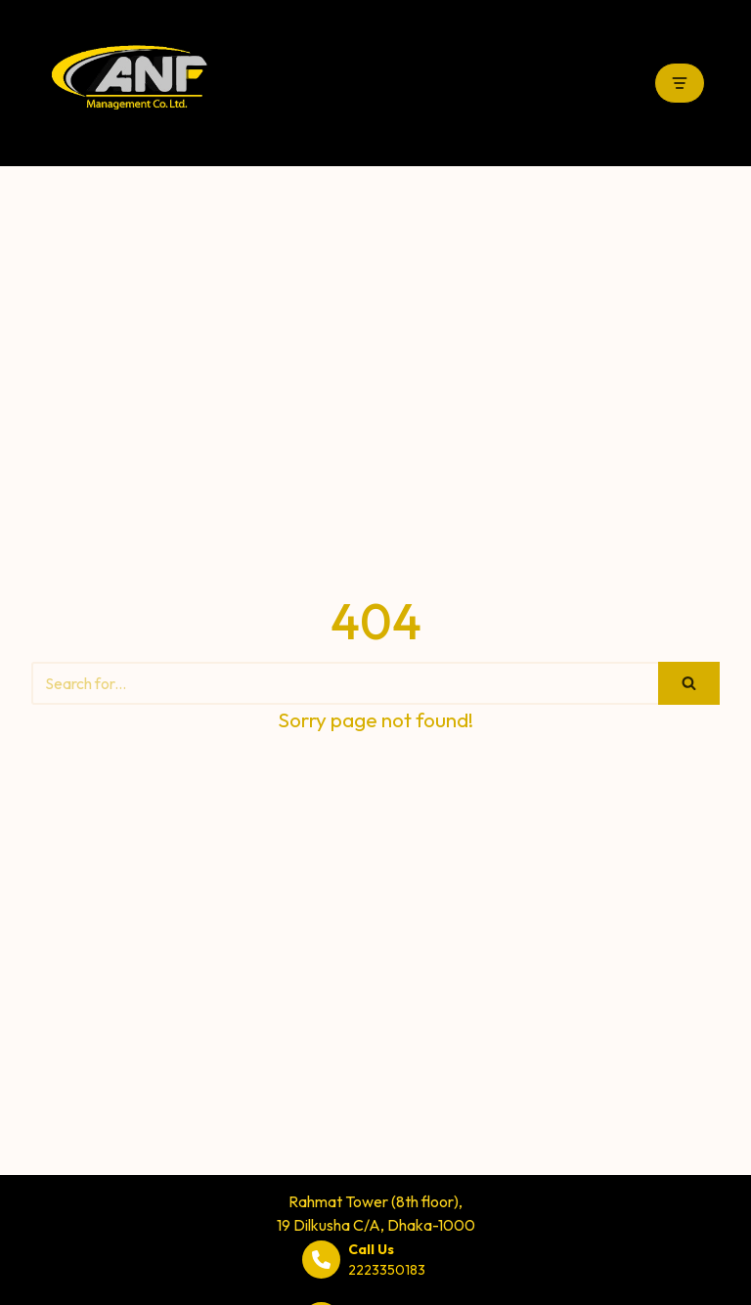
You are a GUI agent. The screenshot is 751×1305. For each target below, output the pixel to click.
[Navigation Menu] (679, 83)
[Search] (344, 683)
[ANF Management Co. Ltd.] (129, 83)
